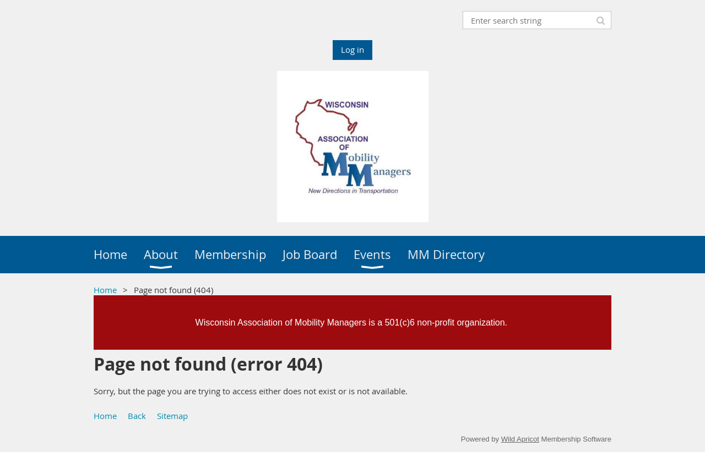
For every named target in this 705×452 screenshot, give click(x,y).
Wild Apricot (520, 439)
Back (137, 415)
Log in (352, 49)
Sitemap (172, 415)
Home (105, 289)
